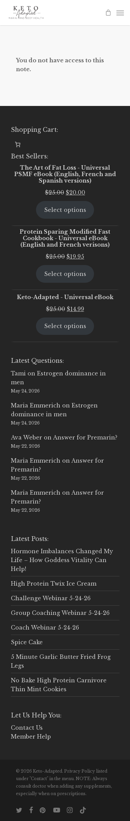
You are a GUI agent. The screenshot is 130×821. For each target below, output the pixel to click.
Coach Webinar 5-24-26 (45, 627)
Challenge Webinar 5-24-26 (51, 598)
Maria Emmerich (35, 405)
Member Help (31, 736)
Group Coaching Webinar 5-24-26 (60, 612)
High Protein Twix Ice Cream (53, 583)
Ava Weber (26, 437)
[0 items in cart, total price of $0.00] (17, 144)
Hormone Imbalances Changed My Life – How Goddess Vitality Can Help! (62, 560)
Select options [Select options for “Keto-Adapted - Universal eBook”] (65, 326)
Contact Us (27, 727)
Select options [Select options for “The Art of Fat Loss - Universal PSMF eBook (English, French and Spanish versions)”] (65, 209)
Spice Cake (27, 642)
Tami (18, 373)
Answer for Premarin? (85, 437)
